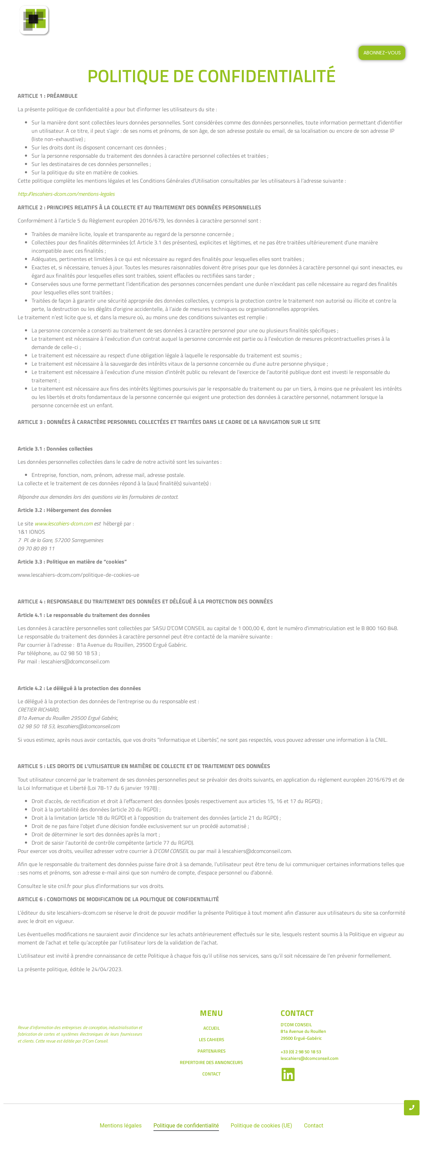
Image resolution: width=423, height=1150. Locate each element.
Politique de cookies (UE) (261, 1125)
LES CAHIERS (179, 21)
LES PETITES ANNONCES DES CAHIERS (252, 21)
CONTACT (325, 21)
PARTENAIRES (211, 1050)
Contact (313, 1125)
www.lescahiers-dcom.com (63, 523)
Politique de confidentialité (186, 1125)
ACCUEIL (137, 21)
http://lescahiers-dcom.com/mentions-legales (66, 194)
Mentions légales (121, 1125)
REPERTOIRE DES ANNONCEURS (211, 1062)
